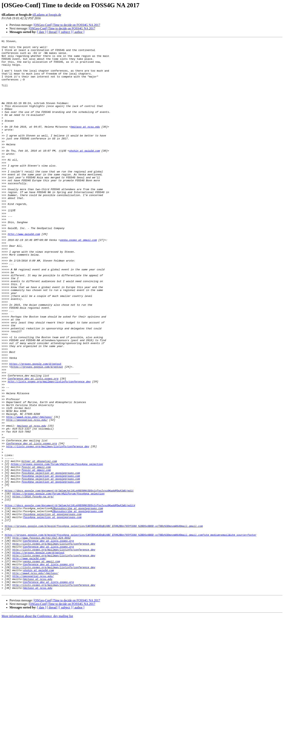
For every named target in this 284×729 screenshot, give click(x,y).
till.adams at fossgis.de (46, 14)
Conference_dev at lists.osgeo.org (33, 445)
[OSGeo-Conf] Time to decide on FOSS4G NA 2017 (67, 25)
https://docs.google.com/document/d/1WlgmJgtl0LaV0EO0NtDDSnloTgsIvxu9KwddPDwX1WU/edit (69, 580)
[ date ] (41, 32)
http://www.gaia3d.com (24, 272)
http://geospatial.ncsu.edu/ (27, 495)
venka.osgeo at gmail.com (78, 279)
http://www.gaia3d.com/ (29, 661)
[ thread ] (52, 32)
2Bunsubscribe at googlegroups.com (77, 601)
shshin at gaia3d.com (84, 172)
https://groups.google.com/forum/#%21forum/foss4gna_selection (57, 548)
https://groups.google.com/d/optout (35, 428)
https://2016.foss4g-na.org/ (33, 587)
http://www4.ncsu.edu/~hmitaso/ (29, 491)
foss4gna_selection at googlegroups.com (50, 559)
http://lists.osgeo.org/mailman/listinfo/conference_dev (49, 449)
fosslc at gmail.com (36, 551)
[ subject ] (65, 32)
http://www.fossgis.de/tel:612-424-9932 (41, 636)
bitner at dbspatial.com (39, 544)
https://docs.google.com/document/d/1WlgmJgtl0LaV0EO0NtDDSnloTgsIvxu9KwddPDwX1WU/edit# (70, 597)
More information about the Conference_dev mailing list (37, 725)
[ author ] (78, 32)
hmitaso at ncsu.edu (85, 144)
